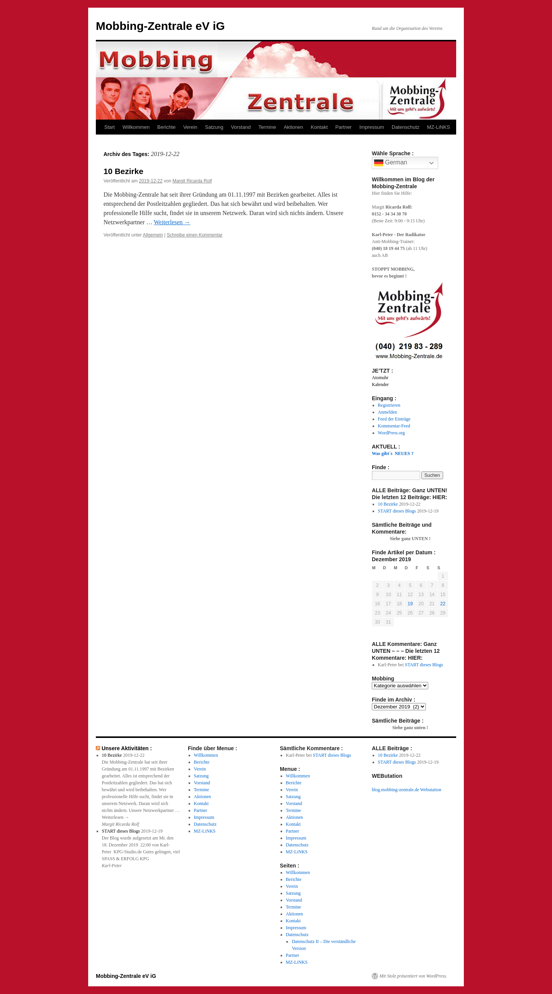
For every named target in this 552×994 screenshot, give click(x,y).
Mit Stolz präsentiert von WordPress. (413, 976)
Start (109, 127)
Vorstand (241, 127)
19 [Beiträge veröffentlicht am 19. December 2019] (409, 603)
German (390, 163)
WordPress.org (391, 432)
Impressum (371, 127)
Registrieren (389, 405)
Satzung (214, 127)
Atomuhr (380, 377)
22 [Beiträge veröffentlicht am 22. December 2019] (442, 603)
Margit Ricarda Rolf (192, 181)
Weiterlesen (172, 222)
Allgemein (153, 235)
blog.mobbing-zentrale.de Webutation (406, 789)
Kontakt (319, 127)
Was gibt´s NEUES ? (393, 453)
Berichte (166, 127)
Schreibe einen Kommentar (194, 235)
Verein (190, 127)
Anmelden (387, 412)
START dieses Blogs (397, 511)
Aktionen (293, 127)
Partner (343, 127)
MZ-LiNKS (438, 127)
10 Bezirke (123, 171)
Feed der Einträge (394, 419)
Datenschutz (405, 127)
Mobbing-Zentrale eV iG (160, 26)
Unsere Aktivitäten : (127, 748)
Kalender (380, 384)
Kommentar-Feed (394, 426)
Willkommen (136, 127)
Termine (267, 127)
